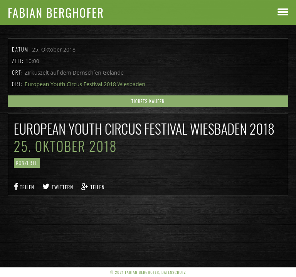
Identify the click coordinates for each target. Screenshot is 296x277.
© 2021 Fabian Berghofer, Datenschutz (148, 272)
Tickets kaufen (148, 101)
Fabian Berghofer (56, 12)
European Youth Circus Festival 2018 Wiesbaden (85, 84)
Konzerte (26, 163)
